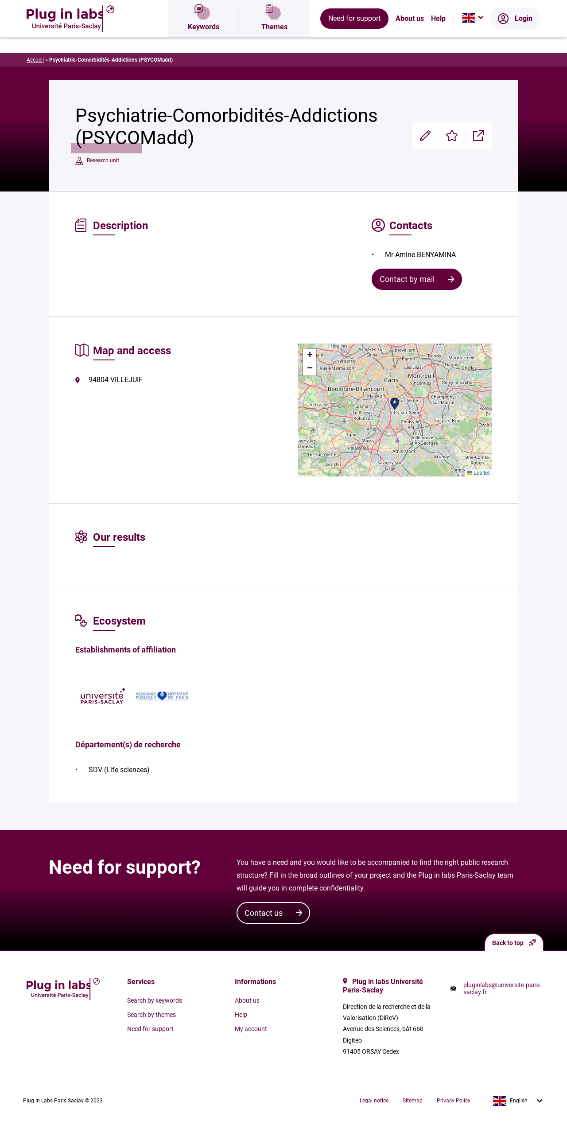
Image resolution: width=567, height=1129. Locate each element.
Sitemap (413, 1101)
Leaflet (478, 473)
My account (251, 1028)
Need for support (354, 37)
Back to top (514, 942)
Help (438, 38)
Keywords (203, 37)
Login (515, 37)
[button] (394, 404)
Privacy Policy (453, 1101)
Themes (274, 37)
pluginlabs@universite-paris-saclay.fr (502, 988)
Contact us (264, 913)
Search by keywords (154, 1000)
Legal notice (374, 1101)
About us (410, 38)
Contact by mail (407, 279)
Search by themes (151, 1014)
